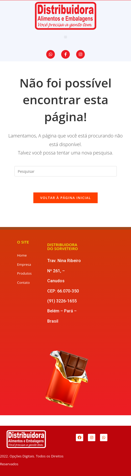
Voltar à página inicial (65, 197)
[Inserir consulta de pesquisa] (65, 171)
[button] (65, 37)
